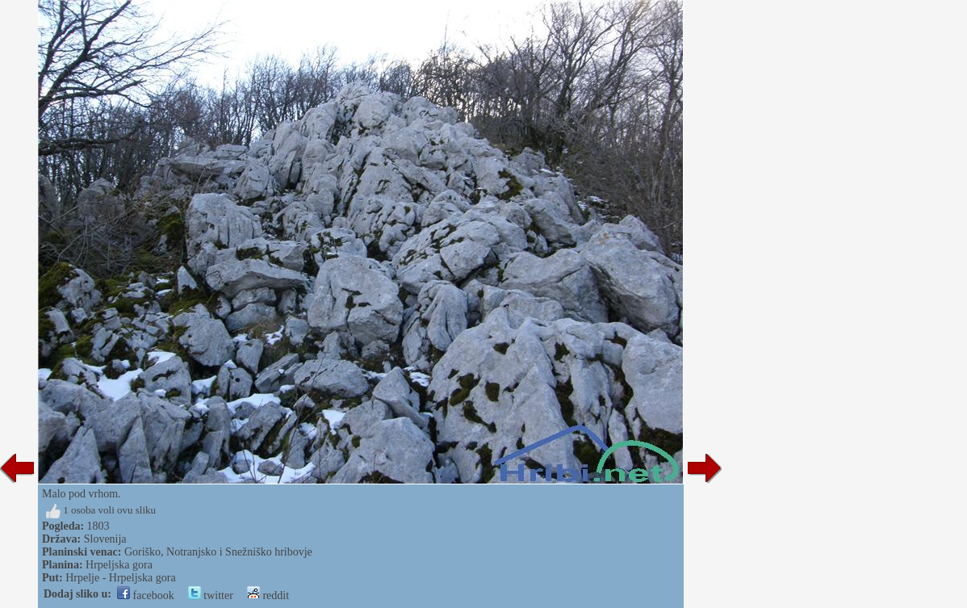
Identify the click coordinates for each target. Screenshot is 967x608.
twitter (210, 595)
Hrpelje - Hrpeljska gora (120, 578)
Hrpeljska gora (119, 565)
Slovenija (105, 539)
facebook (145, 595)
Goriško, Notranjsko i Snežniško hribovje (218, 552)
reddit (268, 595)
